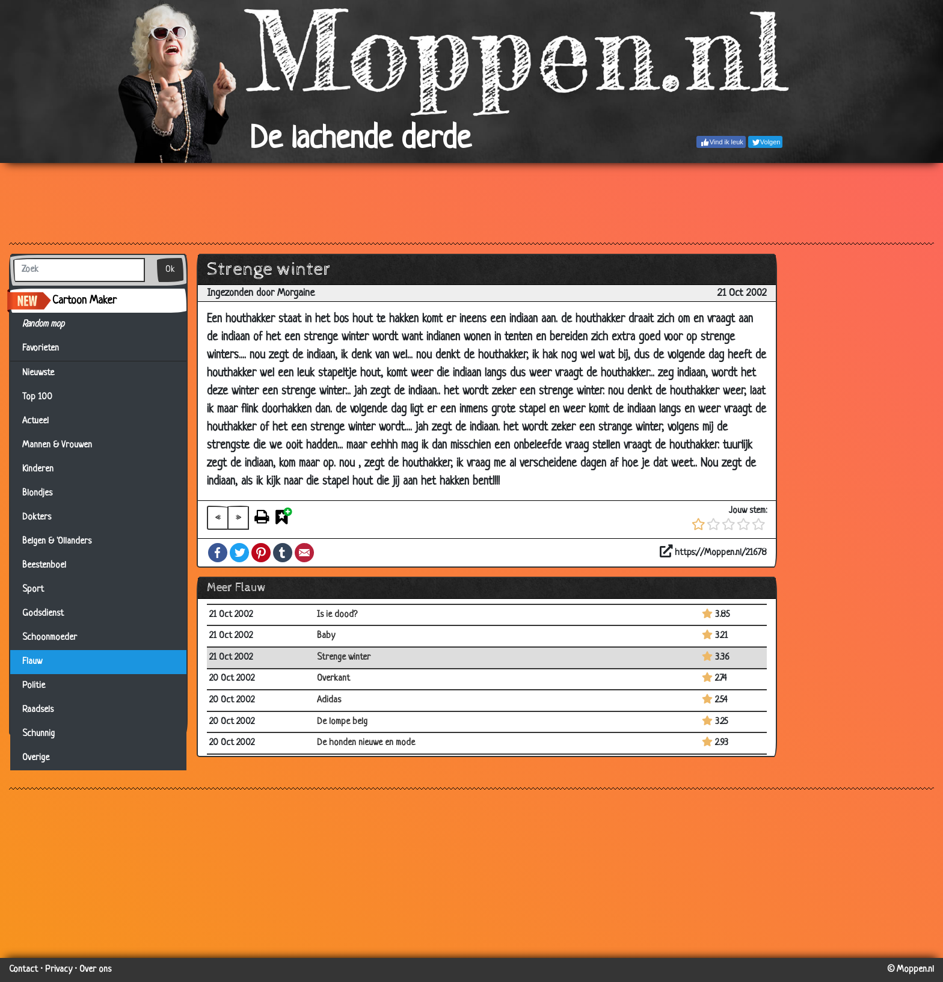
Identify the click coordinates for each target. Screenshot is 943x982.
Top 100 (37, 397)
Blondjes (37, 493)
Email (304, 552)
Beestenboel (44, 565)
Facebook (217, 552)
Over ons (95, 970)
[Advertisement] (471, 202)
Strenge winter (343, 657)
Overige (35, 758)
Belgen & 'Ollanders (56, 541)
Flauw (32, 662)
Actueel (35, 421)
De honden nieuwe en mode (366, 743)
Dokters (36, 517)
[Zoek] (79, 270)
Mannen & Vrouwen (57, 445)
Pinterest (261, 552)
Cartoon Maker (84, 301)
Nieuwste (38, 373)
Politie (33, 686)
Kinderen (38, 469)
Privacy (58, 970)
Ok (170, 270)
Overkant (333, 679)
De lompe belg (342, 722)
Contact (23, 970)
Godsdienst (43, 614)
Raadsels (38, 710)
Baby (326, 636)
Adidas (329, 700)
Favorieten (47, 349)
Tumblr (282, 552)
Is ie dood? (337, 615)
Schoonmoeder (49, 638)
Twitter (239, 552)
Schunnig (38, 734)
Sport (33, 590)
